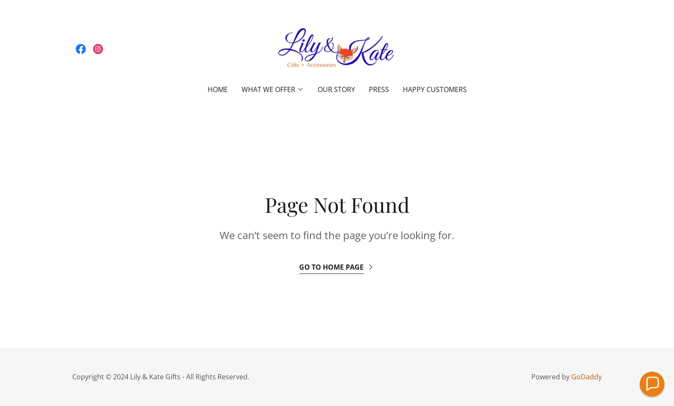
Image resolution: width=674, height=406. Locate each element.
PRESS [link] (379, 89)
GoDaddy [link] (586, 376)
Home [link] (218, 89)
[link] (80, 49)
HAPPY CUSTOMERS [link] (435, 89)
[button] (273, 89)
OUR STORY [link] (336, 89)
